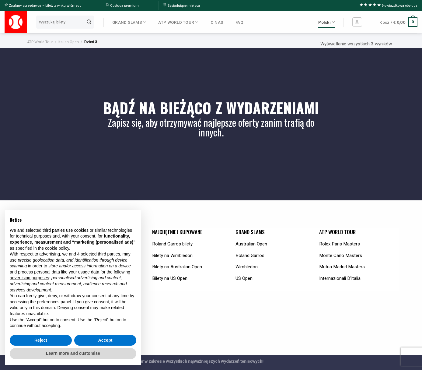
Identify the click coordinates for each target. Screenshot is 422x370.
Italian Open (68, 42)
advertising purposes (29, 277)
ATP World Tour (40, 42)
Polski (326, 22)
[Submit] (89, 22)
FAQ (239, 22)
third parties (109, 254)
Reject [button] (40, 340)
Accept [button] (105, 340)
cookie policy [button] (57, 248)
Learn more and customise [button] (73, 353)
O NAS (217, 22)
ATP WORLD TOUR (178, 22)
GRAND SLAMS (129, 22)
